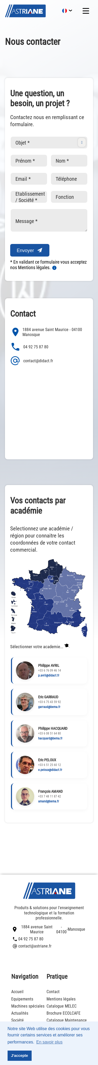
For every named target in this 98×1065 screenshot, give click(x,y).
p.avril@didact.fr (48, 675)
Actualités (19, 1013)
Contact (53, 991)
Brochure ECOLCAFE (63, 1013)
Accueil (17, 991)
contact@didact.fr (32, 360)
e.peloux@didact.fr (50, 770)
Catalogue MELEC (62, 1006)
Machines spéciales (27, 1006)
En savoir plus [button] (49, 1042)
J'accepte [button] (19, 1055)
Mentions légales (61, 999)
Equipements (22, 999)
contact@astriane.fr (32, 946)
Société (17, 1020)
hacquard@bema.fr (50, 738)
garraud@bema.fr (49, 707)
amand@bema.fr (48, 801)
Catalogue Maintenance (67, 1020)
